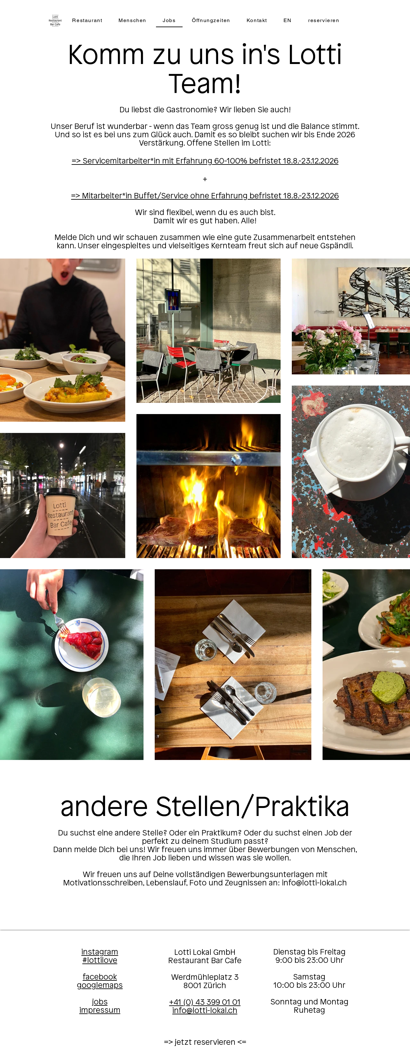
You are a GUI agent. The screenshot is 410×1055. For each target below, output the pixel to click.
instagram (99, 952)
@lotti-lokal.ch (321, 883)
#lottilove (99, 960)
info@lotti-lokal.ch (204, 1011)
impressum (99, 1010)
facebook (100, 977)
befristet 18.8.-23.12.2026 (293, 161)
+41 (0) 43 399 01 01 (205, 1002)
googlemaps (100, 985)
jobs (100, 1002)
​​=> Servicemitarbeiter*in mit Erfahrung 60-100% (159, 161)
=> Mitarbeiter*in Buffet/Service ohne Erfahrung (160, 196)
